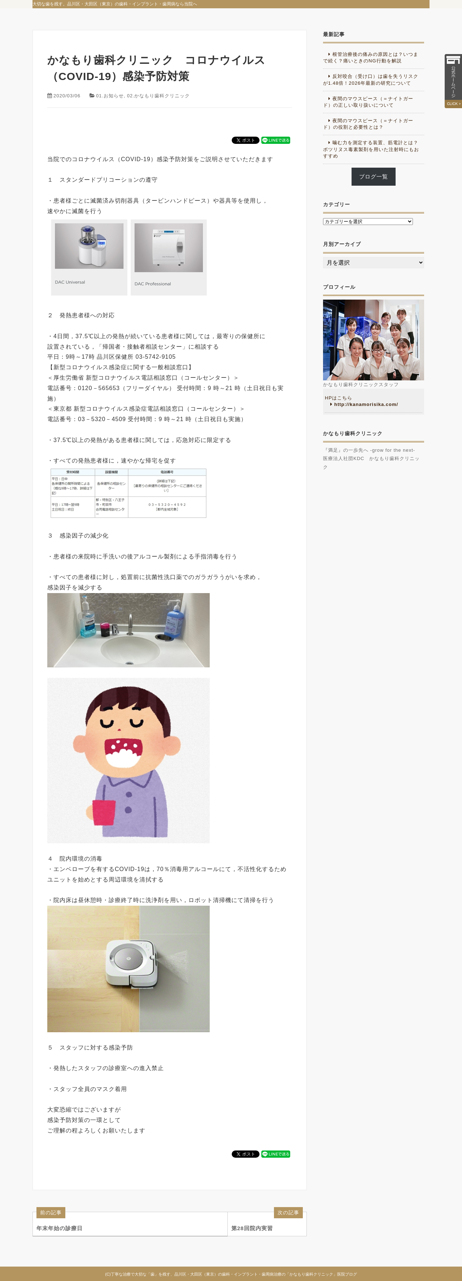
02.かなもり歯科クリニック (159, 95)
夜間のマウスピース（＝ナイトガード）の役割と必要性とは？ (368, 124)
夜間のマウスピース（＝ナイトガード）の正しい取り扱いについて (368, 102)
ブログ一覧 (373, 177)
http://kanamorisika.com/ (366, 404)
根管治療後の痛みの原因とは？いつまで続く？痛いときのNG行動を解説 (370, 57)
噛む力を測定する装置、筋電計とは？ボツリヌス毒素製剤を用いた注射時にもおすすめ (371, 149)
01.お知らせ (110, 95)
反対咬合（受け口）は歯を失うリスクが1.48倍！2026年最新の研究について (370, 79)
